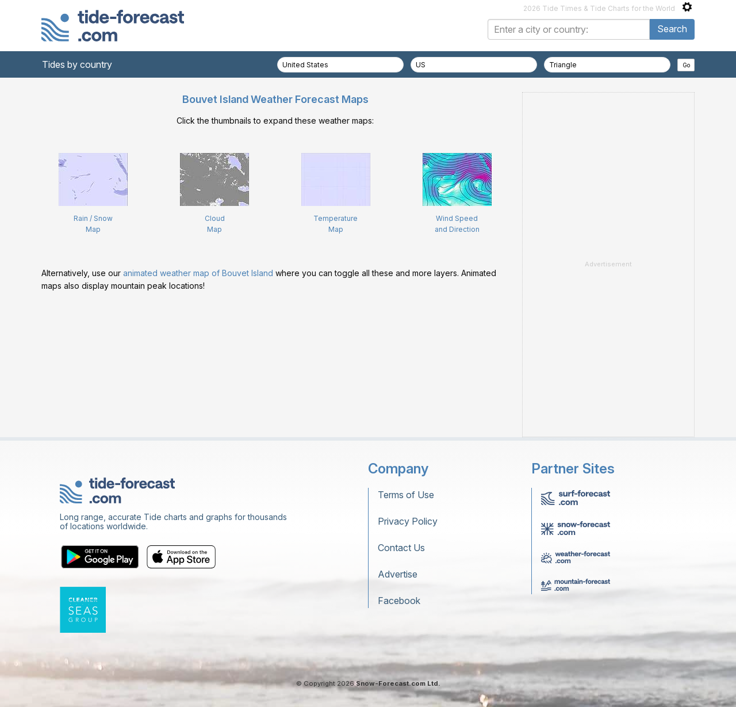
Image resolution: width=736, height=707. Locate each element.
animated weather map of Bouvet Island (198, 273)
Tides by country (77, 64)
